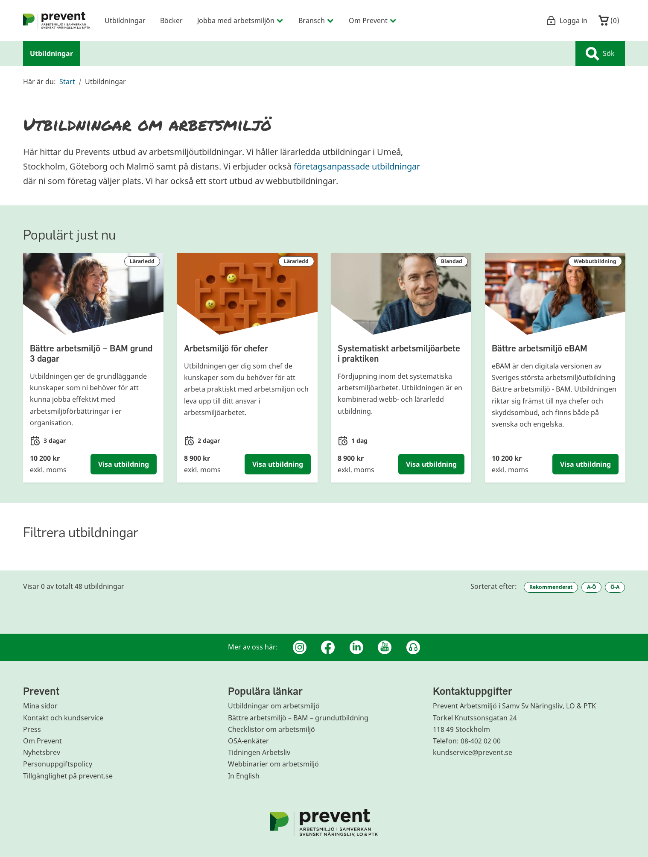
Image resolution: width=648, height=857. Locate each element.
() (608, 20)
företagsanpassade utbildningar (357, 166)
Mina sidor (40, 706)
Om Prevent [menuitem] (373, 20)
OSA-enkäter (248, 741)
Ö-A (614, 587)
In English (244, 776)
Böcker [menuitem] (171, 20)
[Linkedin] (356, 647)
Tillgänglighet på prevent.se (68, 776)
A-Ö (591, 587)
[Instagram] (299, 647)
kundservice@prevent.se (472, 752)
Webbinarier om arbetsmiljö (273, 764)
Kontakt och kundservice (63, 717)
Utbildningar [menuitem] (125, 20)
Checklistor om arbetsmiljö (271, 729)
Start (67, 81)
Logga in (566, 20)
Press (32, 729)
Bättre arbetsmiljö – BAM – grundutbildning (298, 717)
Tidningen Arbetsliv (259, 752)
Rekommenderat (550, 587)
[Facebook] (328, 647)
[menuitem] (56, 20)
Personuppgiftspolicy (57, 764)
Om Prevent (42, 741)
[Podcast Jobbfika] (413, 647)
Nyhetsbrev (41, 752)
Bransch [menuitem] (316, 20)
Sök (600, 54)
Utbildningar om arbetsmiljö (274, 706)
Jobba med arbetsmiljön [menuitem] (240, 20)
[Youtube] (384, 647)
